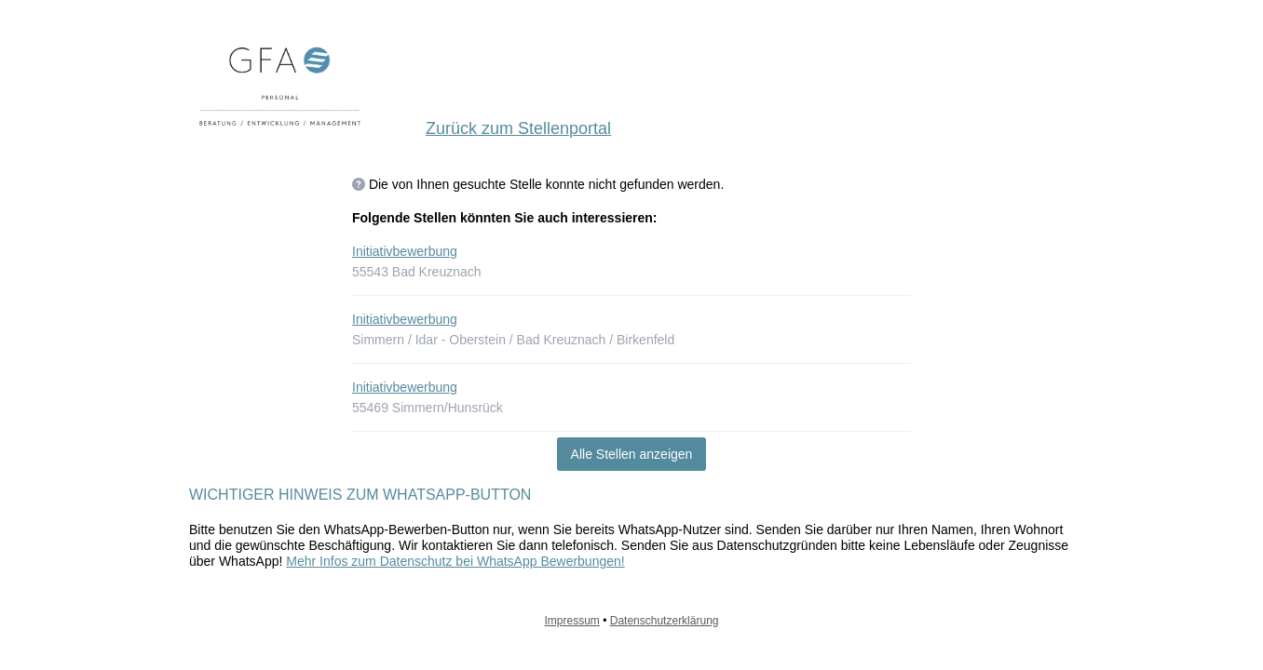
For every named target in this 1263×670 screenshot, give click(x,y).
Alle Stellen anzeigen (632, 454)
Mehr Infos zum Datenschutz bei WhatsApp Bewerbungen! (455, 561)
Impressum (572, 620)
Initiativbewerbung (404, 251)
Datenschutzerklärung (664, 620)
